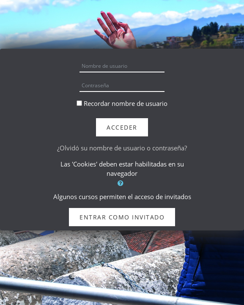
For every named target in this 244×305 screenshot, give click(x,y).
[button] (122, 183)
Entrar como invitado (122, 217)
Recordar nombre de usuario (125, 103)
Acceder (122, 127)
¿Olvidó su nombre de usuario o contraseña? (122, 148)
